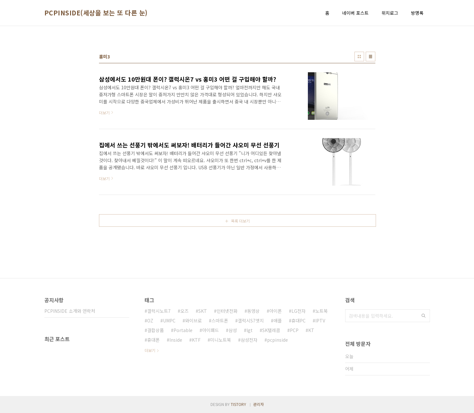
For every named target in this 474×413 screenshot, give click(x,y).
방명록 (417, 13)
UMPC (169, 320)
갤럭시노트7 (159, 311)
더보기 (150, 350)
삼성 (232, 330)
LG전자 (298, 311)
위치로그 (389, 13)
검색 (423, 316)
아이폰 (275, 311)
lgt (249, 330)
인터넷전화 (227, 311)
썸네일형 (359, 56)
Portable (183, 330)
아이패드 (210, 330)
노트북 (321, 311)
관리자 (258, 404)
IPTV (320, 320)
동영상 (253, 311)
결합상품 (155, 330)
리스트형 (370, 56)
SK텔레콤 (271, 330)
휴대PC (298, 320)
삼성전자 (249, 340)
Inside (175, 340)
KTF (196, 340)
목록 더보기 (240, 221)
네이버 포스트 (355, 13)
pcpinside (277, 340)
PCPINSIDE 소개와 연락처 (69, 311)
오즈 (184, 311)
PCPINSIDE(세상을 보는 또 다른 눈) (96, 12)
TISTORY (238, 404)
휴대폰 (153, 340)
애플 (277, 320)
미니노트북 (220, 340)
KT (311, 330)
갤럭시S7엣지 (251, 320)
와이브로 (193, 320)
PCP (294, 330)
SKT (202, 311)
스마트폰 (219, 320)
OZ (150, 320)
